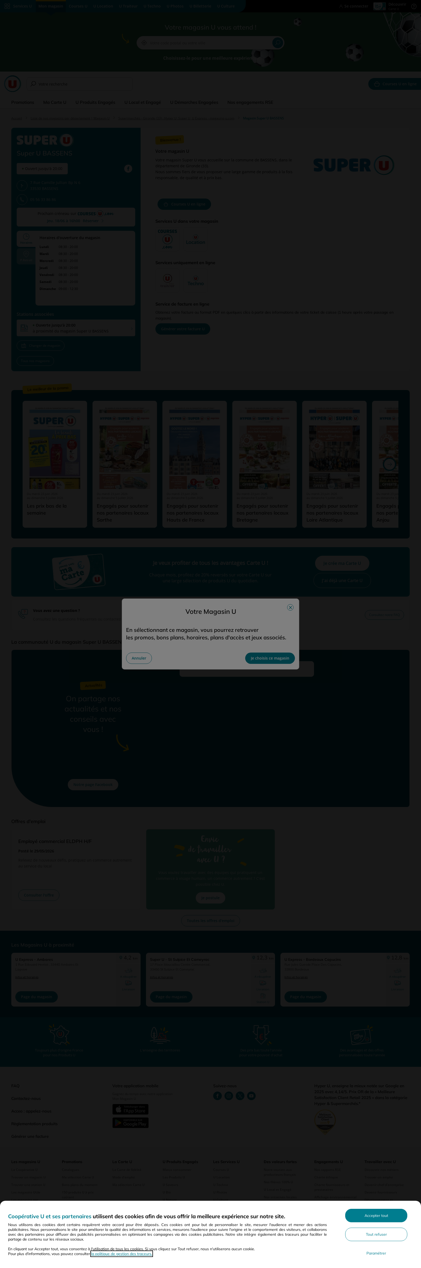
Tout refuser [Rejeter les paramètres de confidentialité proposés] (376, 1234)
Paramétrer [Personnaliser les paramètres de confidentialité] (376, 1253)
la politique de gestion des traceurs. (121, 1253)
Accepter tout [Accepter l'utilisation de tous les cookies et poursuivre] (376, 1215)
